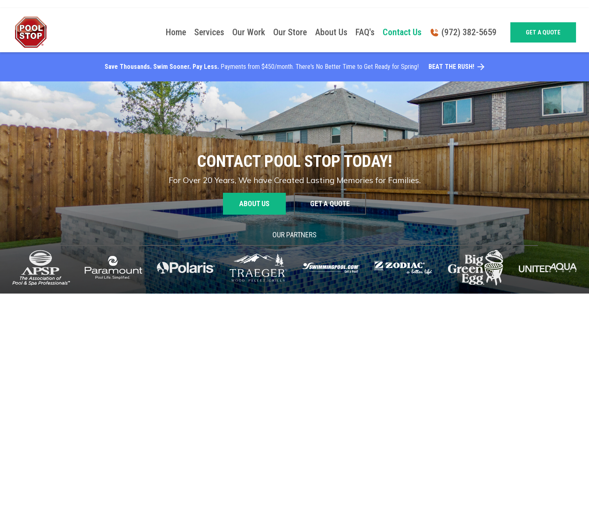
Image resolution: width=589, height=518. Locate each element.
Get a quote (543, 32)
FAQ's (365, 32)
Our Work (248, 32)
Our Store (290, 32)
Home (176, 32)
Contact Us (402, 32)
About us (254, 203)
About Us (331, 32)
